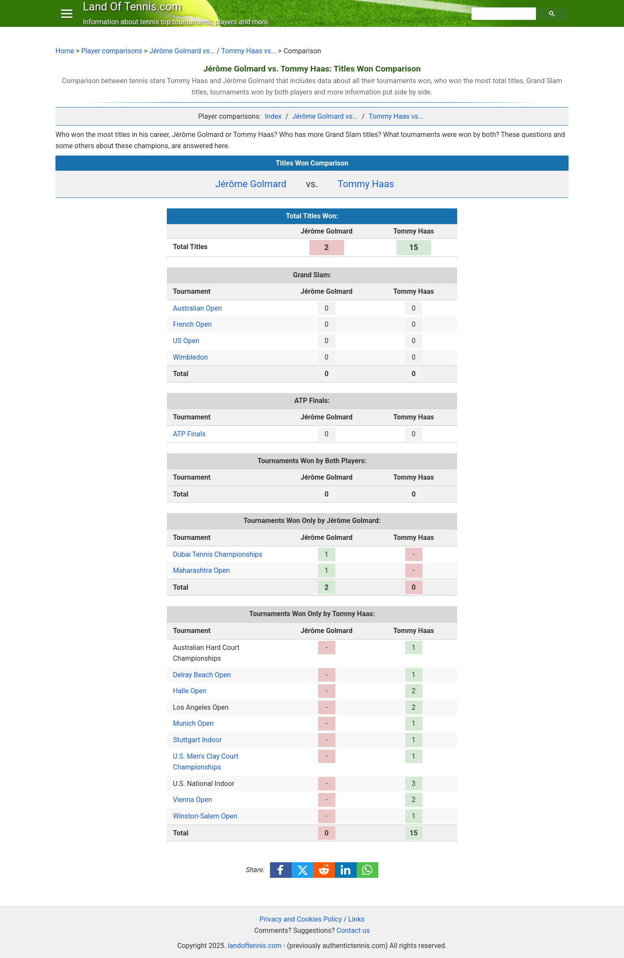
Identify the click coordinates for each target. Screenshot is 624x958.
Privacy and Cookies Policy (301, 919)
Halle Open (190, 691)
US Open (186, 341)
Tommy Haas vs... (248, 51)
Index (273, 116)
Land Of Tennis (134, 14)
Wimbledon (190, 357)
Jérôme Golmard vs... (182, 51)
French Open (192, 324)
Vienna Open (192, 800)
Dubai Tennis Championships (218, 554)
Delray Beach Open (202, 675)
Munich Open (193, 723)
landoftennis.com (254, 946)
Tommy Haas (366, 184)
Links (356, 919)
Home (64, 51)
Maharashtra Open (201, 570)
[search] (505, 22)
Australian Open (197, 308)
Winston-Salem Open (205, 816)
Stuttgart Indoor (197, 740)
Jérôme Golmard (250, 184)
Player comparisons (111, 51)
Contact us (353, 930)
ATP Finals (189, 434)
